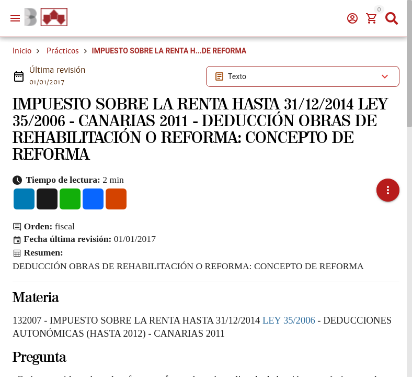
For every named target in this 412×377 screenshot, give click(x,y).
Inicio (22, 51)
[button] (387, 182)
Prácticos (63, 51)
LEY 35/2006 (288, 305)
